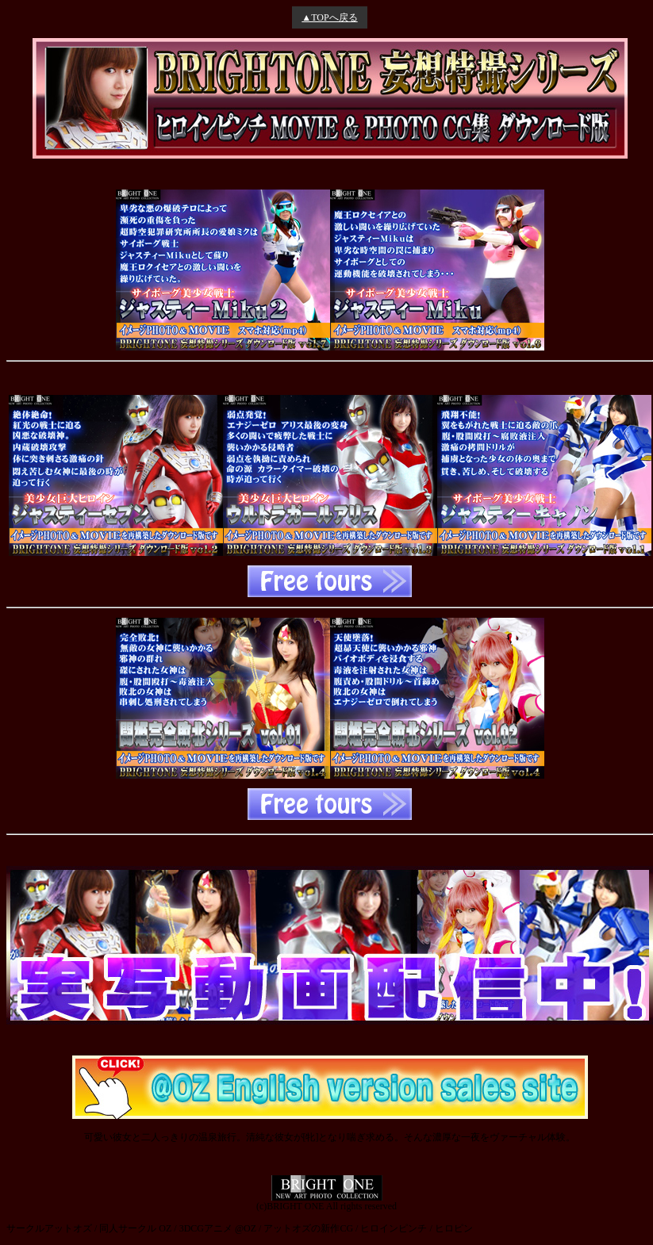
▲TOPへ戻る (329, 17)
